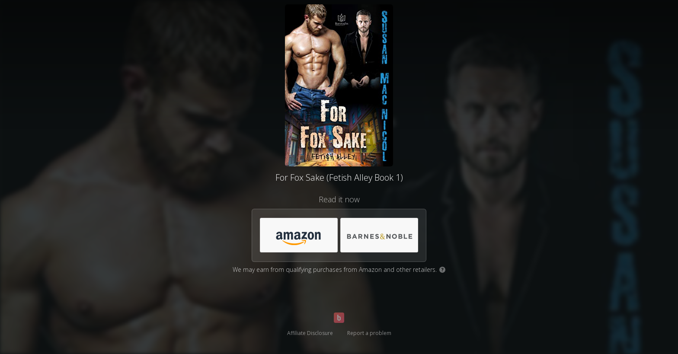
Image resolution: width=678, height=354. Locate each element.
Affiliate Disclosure (310, 333)
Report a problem (369, 333)
